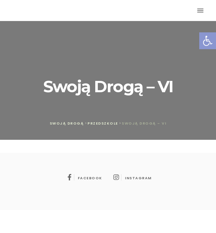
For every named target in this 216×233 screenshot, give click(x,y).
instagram (132, 178)
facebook (84, 178)
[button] (207, 40)
